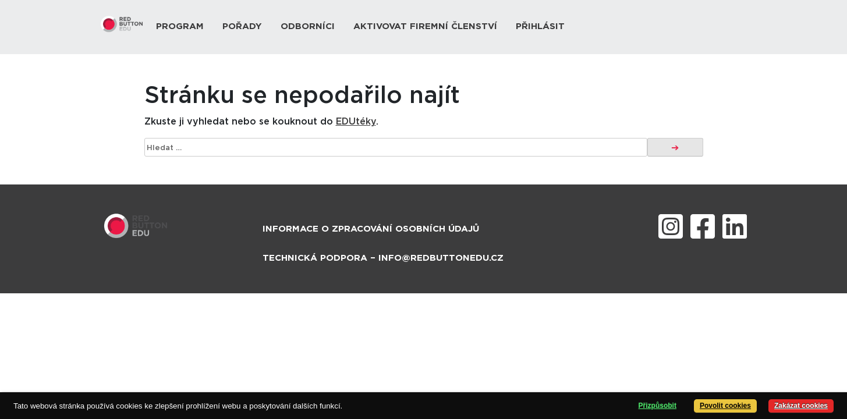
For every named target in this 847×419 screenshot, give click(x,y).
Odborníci (308, 26)
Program (180, 26)
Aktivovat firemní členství (425, 26)
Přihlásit (540, 26)
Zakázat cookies (801, 406)
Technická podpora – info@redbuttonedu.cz (383, 258)
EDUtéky (356, 121)
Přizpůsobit (657, 406)
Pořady (242, 26)
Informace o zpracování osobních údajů (371, 229)
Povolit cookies (725, 406)
